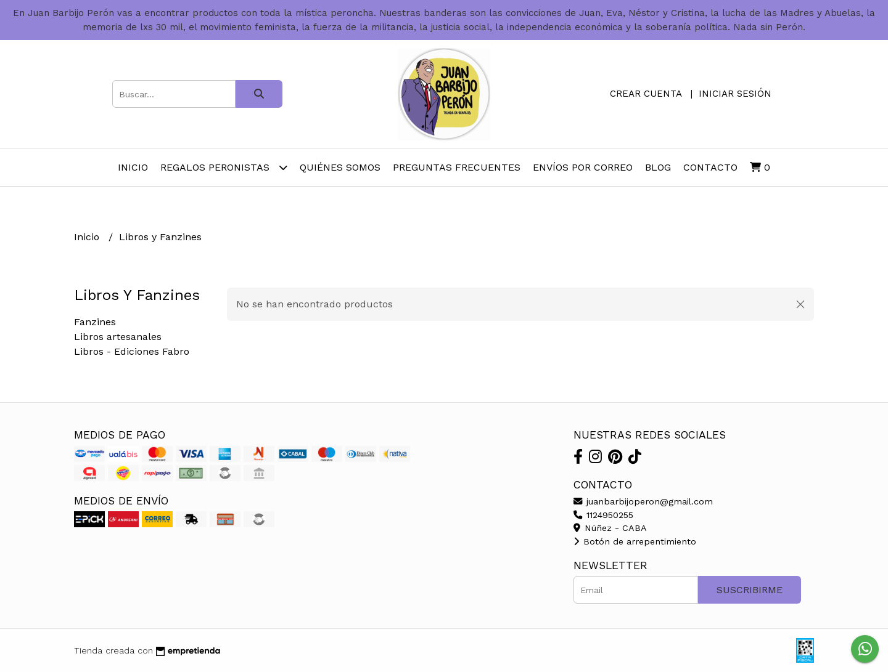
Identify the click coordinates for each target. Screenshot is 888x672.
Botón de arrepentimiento (635, 541)
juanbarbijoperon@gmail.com (643, 501)
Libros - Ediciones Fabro (131, 351)
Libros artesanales (118, 336)
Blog (658, 167)
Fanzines (95, 322)
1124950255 (603, 515)
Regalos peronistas (223, 167)
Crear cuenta (645, 93)
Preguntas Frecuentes (456, 167)
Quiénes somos (340, 167)
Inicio (133, 167)
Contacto (710, 167)
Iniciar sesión (735, 93)
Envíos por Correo (583, 167)
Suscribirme (750, 590)
